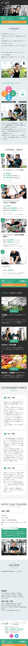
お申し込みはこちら (13, 22)
